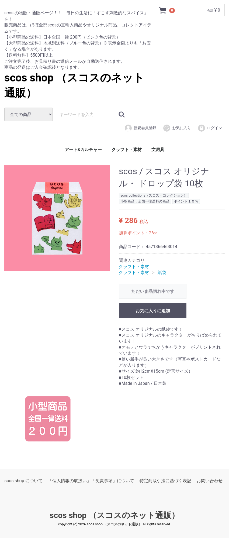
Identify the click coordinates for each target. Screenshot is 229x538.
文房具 (157, 149)
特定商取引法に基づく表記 (165, 480)
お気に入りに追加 (153, 310)
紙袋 (162, 272)
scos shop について (23, 480)
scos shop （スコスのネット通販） (114, 515)
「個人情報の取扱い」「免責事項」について (91, 480)
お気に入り (177, 128)
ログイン (209, 128)
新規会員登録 (140, 128)
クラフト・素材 (127, 149)
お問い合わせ (210, 480)
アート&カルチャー (83, 149)
